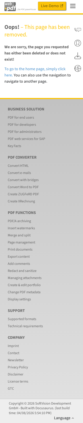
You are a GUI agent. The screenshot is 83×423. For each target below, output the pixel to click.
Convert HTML (18, 165)
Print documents (20, 249)
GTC (11, 388)
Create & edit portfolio (24, 285)
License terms (18, 381)
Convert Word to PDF (23, 187)
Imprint (13, 345)
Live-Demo (52, 6)
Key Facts (14, 146)
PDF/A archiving (19, 221)
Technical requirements (25, 326)
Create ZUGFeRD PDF (23, 194)
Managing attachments (25, 277)
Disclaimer (15, 374)
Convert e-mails (19, 172)
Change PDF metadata (24, 292)
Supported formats (22, 319)
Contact (13, 353)
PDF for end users (21, 117)
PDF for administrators (25, 131)
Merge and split (19, 235)
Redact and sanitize (22, 270)
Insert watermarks (21, 228)
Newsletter (16, 360)
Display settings (19, 299)
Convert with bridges (23, 180)
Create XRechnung (21, 201)
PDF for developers (22, 124)
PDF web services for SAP (26, 138)
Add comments (19, 263)
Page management (21, 242)
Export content (19, 256)
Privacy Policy (18, 367)
